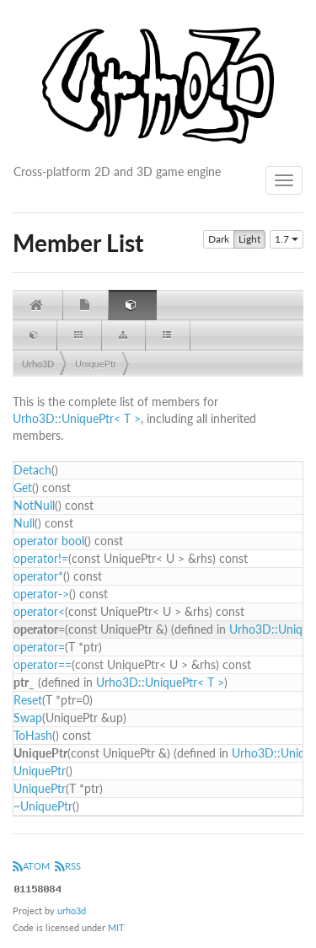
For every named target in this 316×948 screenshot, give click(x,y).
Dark (218, 239)
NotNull (34, 505)
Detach (32, 470)
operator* (38, 576)
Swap (27, 717)
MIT (116, 927)
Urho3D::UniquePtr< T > (77, 418)
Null (24, 523)
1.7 (286, 239)
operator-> (41, 593)
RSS (68, 865)
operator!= (40, 558)
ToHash (32, 735)
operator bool (48, 540)
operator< (39, 611)
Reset (27, 700)
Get (22, 487)
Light (249, 239)
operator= (39, 647)
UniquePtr (95, 364)
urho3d (71, 910)
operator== (42, 664)
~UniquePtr (42, 806)
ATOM (31, 865)
